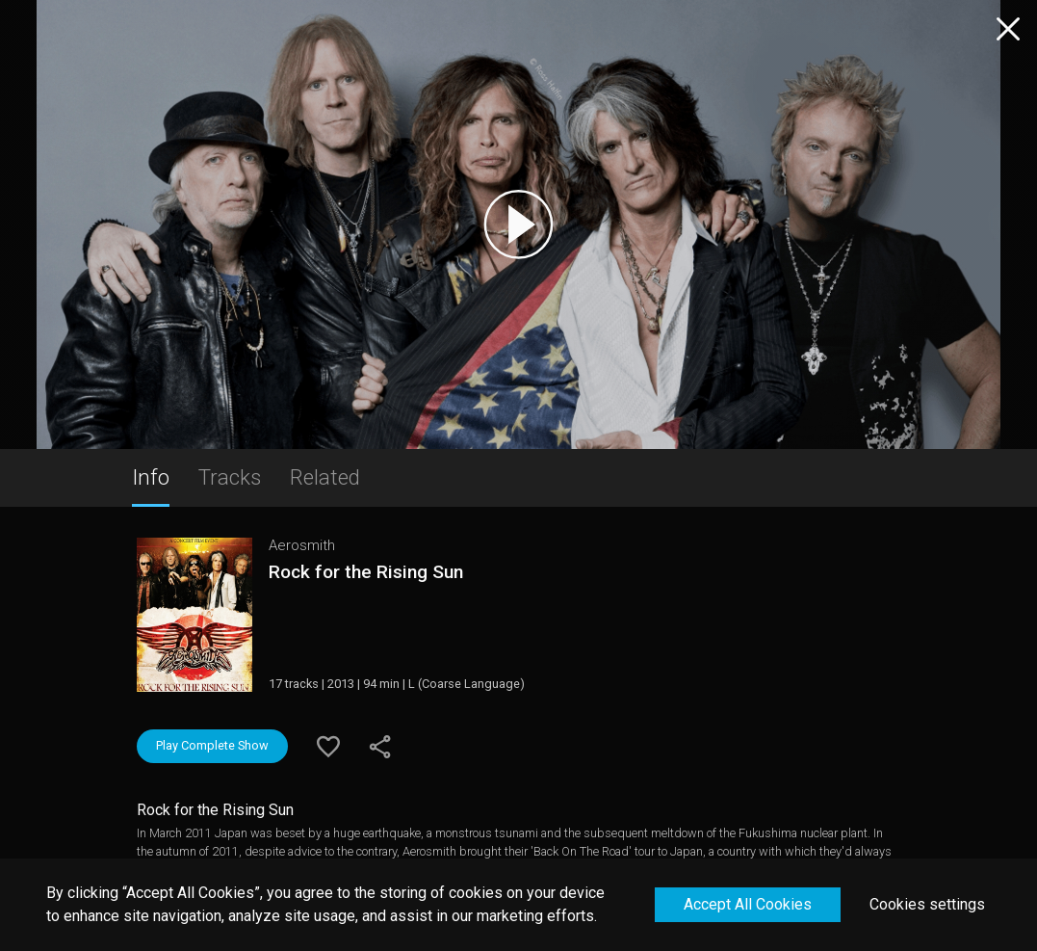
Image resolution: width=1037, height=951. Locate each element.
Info (150, 476)
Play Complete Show (212, 745)
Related (325, 476)
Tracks (229, 476)
